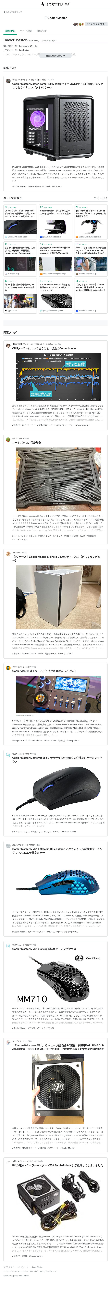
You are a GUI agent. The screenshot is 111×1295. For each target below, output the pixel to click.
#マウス (48, 832)
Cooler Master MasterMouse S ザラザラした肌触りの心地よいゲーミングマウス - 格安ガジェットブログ (20, 214)
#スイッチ (57, 536)
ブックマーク (11, 207)
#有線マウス (37, 832)
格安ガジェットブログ (21, 754)
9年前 (40, 1161)
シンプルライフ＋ (19, 1041)
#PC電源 (42, 1148)
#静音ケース (50, 653)
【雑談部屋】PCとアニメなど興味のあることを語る (32, 344)
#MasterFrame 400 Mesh (39, 186)
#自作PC (16, 425)
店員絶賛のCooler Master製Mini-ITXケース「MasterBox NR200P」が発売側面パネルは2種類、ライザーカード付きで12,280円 (55, 250)
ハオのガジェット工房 (21, 667)
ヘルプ (25, 1271)
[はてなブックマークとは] (21, 198)
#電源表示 (91, 536)
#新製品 (61, 740)
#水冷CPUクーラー (65, 425)
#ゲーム (56, 832)
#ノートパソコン (20, 536)
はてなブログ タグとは (12, 1271)
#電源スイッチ (45, 536)
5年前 (33, 754)
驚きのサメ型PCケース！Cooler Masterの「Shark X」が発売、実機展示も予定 (91, 214)
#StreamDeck (50, 740)
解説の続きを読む (55, 55)
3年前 (24, 553)
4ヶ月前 (51, 80)
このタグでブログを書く (96, 24)
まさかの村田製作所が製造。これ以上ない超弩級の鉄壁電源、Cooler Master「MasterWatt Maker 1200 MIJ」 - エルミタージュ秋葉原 (20, 250)
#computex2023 (19, 740)
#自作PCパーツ (29, 1148)
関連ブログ (42, 31)
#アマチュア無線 (20, 539)
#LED (82, 536)
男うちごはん (17, 438)
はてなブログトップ (48, 1271)
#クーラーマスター (36, 932)
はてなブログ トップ (12, 12)
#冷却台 (33, 536)
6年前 (38, 845)
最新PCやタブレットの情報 (23, 845)
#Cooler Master (19, 186)
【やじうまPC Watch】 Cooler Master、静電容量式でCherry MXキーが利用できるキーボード (90, 287)
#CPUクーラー (28, 425)
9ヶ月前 (58, 344)
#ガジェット (53, 1148)
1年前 (26, 438)
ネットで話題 (26, 31)
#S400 (41, 653)
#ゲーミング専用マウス (67, 932)
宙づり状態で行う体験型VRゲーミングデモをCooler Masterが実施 (19, 287)
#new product (73, 740)
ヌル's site (16, 553)
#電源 (24, 1256)
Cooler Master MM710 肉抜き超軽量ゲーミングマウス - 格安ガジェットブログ (55, 287)
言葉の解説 (10, 31)
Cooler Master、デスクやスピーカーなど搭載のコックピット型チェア (55, 214)
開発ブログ (34, 1271)
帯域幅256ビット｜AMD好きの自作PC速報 (29, 80)
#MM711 (51, 932)
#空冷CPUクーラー (46, 425)
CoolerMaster (22, 50)
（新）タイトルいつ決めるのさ (24, 1161)
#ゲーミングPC (65, 653)
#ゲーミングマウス (21, 832)
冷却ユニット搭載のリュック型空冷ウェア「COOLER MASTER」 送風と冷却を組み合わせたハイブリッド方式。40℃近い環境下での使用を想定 (91, 250)
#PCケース (57, 186)
